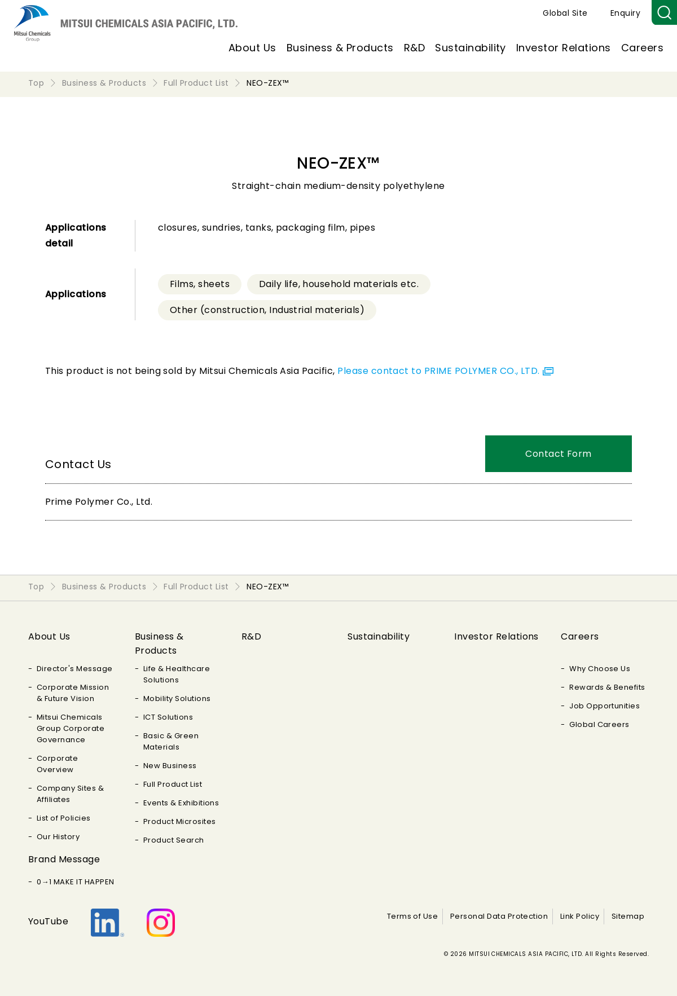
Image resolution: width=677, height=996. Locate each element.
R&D (414, 48)
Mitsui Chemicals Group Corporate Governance (70, 728)
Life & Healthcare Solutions (176, 674)
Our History (58, 836)
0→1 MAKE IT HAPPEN (76, 881)
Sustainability (470, 48)
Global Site (565, 13)
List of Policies (64, 818)
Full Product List (172, 784)
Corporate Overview (57, 764)
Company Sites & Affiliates (70, 794)
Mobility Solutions (177, 698)
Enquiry (625, 13)
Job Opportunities (604, 705)
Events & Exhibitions (181, 802)
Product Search (173, 840)
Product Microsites (179, 821)
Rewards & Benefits (607, 687)
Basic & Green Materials (171, 741)
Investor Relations (563, 48)
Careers (642, 48)
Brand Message (64, 859)
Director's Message (75, 668)
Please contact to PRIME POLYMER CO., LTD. (438, 370)
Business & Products (340, 48)
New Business (170, 765)
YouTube (48, 921)
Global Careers (599, 724)
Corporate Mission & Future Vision (73, 693)
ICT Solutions (168, 717)
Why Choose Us (599, 668)
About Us (252, 48)
